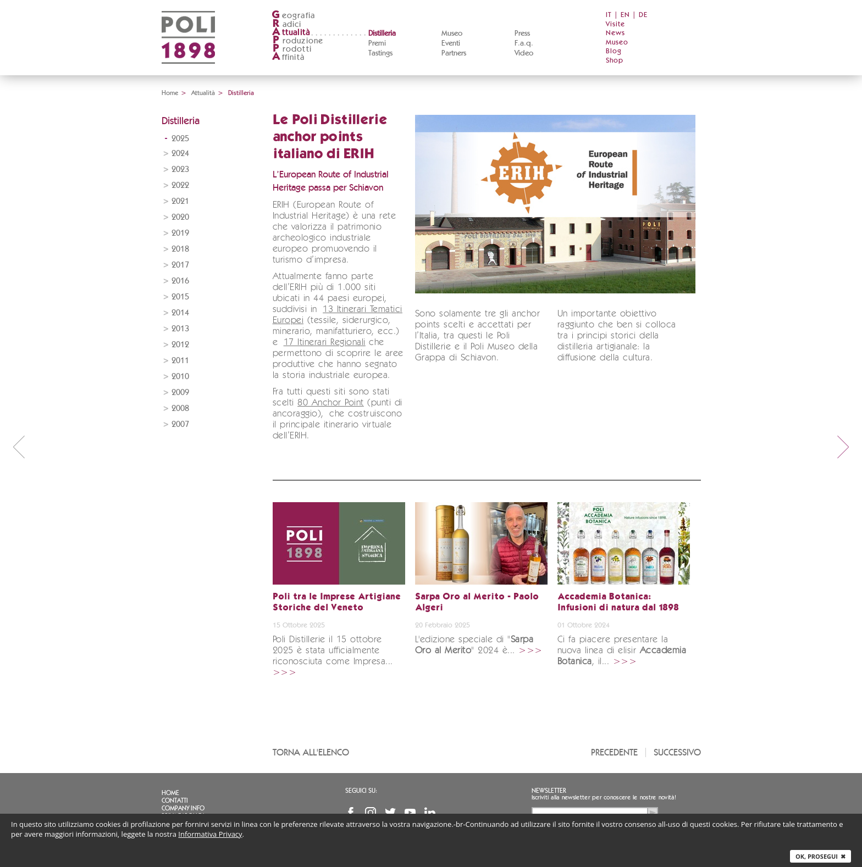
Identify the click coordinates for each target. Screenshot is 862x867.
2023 (180, 169)
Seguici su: (361, 790)
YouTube (410, 812)
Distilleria (382, 33)
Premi (377, 43)
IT (609, 15)
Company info (183, 808)
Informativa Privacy (210, 834)
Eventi (450, 43)
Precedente (614, 752)
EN (625, 15)
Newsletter (549, 790)
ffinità (288, 57)
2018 (180, 249)
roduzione (298, 41)
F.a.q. (524, 43)
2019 (180, 233)
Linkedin (429, 812)
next (843, 447)
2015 (180, 297)
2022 (180, 185)
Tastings (380, 53)
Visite (615, 24)
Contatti (175, 800)
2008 (180, 408)
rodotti (292, 49)
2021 (180, 201)
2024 (180, 153)
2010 (180, 377)
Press (522, 33)
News (615, 33)
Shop (614, 60)
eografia (294, 16)
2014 (180, 313)
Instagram (370, 812)
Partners (453, 53)
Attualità (203, 93)
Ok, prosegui (820, 856)
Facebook (350, 812)
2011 (180, 361)
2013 (180, 329)
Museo (451, 33)
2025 (180, 139)
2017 (180, 265)
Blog (614, 51)
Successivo (677, 752)
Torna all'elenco (311, 752)
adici (287, 24)
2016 (180, 281)
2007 (180, 424)
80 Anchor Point (330, 403)
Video (524, 53)
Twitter (390, 812)
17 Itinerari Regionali (325, 342)
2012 (180, 345)
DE (643, 15)
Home (170, 93)
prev (18, 447)
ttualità (291, 33)
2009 (180, 392)
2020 (180, 217)
